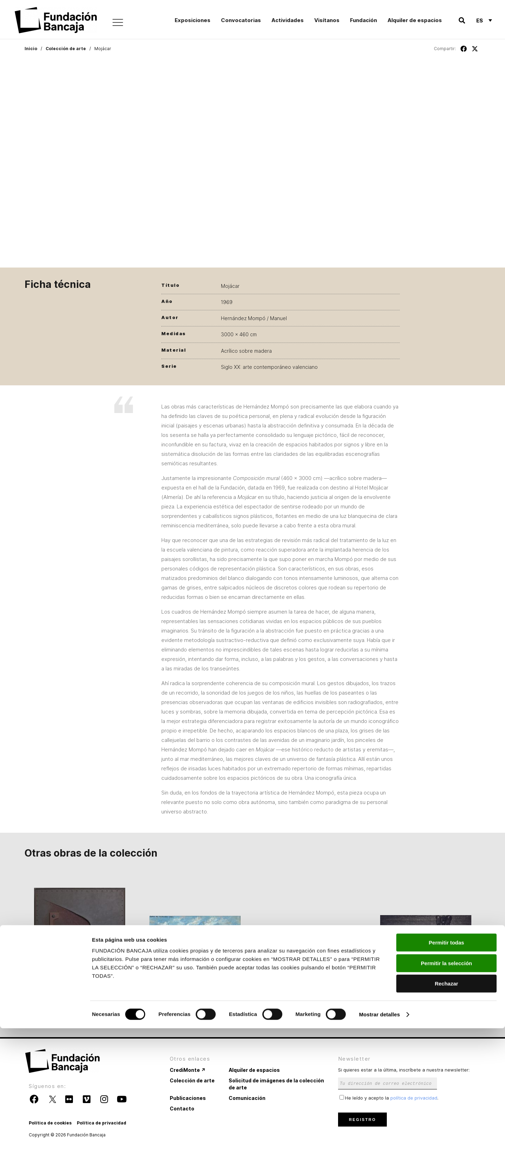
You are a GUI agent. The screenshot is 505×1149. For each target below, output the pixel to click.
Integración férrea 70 (79, 999)
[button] (461, 20)
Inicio (31, 48)
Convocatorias (241, 20)
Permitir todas (446, 1063)
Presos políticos (425, 999)
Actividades (287, 20)
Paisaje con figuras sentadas (195, 999)
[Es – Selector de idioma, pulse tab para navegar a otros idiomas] (484, 20)
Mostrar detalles (379, 1135)
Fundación (363, 20)
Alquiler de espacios (415, 20)
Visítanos (326, 20)
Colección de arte (66, 48)
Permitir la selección (446, 1084)
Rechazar (446, 1104)
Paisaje (310, 999)
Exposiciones (192, 20)
